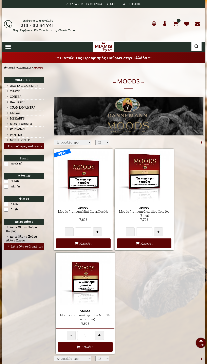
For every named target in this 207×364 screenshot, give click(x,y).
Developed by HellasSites (126, 356)
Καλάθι (78, 236)
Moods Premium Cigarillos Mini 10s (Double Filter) (178, 207)
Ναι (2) (14, 203)
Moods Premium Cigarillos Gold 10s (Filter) (128, 207)
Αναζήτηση (196, 46)
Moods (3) (16, 163)
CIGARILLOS (24, 67)
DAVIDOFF (15, 102)
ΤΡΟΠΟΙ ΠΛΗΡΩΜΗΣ (65, 317)
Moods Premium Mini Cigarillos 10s (77, 207)
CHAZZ (13, 91)
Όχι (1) (14, 209)
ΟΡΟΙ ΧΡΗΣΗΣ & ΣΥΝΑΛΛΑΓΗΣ (71, 313)
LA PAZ (13, 113)
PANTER (14, 135)
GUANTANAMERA (20, 107)
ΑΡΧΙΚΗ (8, 303)
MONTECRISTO (19, 124)
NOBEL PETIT (18, 140)
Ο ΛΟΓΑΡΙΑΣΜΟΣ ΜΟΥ (16, 313)
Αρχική (9, 67)
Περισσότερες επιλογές (25, 146)
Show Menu (8, 47)
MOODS (38, 67)
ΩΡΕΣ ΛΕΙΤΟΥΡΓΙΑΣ (65, 322)
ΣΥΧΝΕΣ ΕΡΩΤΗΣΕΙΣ (65, 308)
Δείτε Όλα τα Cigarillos (25, 246)
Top (201, 342)
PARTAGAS (15, 129)
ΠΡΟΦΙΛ (7, 308)
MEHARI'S (15, 118)
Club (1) (15, 181)
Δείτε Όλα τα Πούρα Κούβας (21, 229)
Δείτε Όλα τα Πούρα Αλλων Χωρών (21, 238)
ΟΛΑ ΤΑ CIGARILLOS (22, 86)
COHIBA (13, 97)
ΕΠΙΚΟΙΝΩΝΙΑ (11, 317)
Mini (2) (15, 186)
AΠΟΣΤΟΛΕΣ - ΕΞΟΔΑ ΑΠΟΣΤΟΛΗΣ (73, 303)
